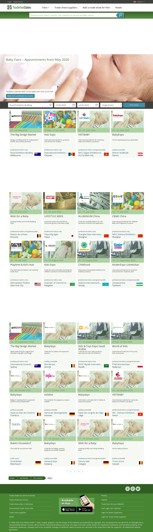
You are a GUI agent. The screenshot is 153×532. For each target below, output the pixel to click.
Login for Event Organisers (111, 512)
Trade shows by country (18, 500)
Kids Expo (50, 134)
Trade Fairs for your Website (112, 504)
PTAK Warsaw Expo (121, 364)
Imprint (104, 500)
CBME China (119, 216)
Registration (18, 2)
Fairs (45, 7)
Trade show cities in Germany (21, 504)
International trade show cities (21, 508)
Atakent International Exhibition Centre (96, 282)
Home (12, 478)
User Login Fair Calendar (111, 508)
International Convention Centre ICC (27, 364)
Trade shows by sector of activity (22, 495)
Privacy (104, 495)
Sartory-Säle (83, 461)
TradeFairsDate (19, 7)
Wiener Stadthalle (120, 152)
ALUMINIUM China (89, 216)
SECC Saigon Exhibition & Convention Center (98, 152)
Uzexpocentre (118, 282)
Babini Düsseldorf (20, 443)
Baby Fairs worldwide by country (20, 96)
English (140, 2)
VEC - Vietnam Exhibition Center (126, 412)
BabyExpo (118, 134)
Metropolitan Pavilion (20, 282)
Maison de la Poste (19, 234)
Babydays (50, 346)
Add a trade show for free (96, 7)
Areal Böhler (16, 461)
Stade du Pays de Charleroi (22, 412)
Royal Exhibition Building (21, 152)
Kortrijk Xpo (49, 364)
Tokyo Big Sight (51, 234)
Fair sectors (38, 478)
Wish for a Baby (19, 216)
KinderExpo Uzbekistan (125, 264)
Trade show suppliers (66, 7)
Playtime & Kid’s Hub (22, 264)
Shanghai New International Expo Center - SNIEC (100, 234)
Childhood (84, 264)
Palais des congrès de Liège (90, 412)
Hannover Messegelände (55, 412)
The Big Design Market (23, 134)
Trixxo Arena (118, 461)
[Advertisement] (76, 36)
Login (9, 2)
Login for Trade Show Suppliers (113, 517)
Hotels (118, 7)
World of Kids (120, 346)
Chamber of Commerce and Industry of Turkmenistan (69, 282)
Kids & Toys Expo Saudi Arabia (91, 348)
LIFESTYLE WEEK (53, 216)
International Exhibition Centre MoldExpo (63, 152)
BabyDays (118, 443)
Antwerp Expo (50, 461)
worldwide (24, 478)
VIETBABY (84, 134)
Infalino (48, 394)
